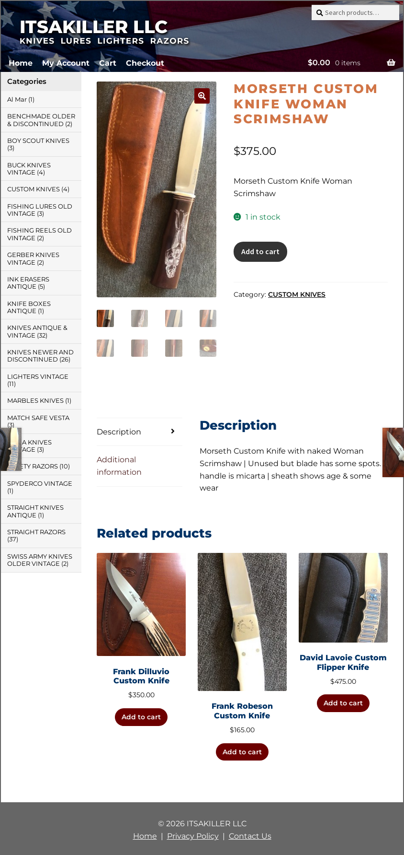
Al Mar (17, 99)
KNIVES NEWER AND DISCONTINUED (40, 356)
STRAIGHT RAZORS (36, 532)
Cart (107, 63)
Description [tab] (119, 431)
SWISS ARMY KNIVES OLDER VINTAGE (39, 560)
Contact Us (250, 836)
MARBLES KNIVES (35, 400)
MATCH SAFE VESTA (38, 418)
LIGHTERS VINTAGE (37, 376)
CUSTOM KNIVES (296, 294)
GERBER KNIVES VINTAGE (33, 258)
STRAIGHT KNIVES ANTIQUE (35, 511)
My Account (66, 63)
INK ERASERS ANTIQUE (28, 283)
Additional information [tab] (119, 466)
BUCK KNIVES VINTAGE (29, 169)
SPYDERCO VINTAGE (39, 483)
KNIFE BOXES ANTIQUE (29, 307)
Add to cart (260, 251)
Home (21, 63)
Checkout (145, 63)
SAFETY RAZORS (32, 466)
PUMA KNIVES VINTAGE (29, 446)
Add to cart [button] (141, 717)
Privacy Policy (193, 836)
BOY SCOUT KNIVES (38, 140)
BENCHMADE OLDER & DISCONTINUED (41, 120)
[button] (202, 96)
